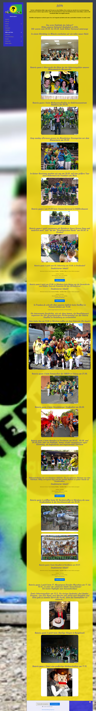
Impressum (52, 709)
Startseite (7, 19)
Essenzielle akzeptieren (43, 704)
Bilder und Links (9, 32)
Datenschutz (7, 41)
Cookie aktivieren (60, 280)
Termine (7, 23)
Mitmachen (7, 28)
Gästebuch (7, 34)
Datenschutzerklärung (59, 277)
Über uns (7, 21)
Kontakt (7, 38)
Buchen (6, 25)
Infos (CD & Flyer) (9, 36)
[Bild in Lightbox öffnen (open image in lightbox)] (60, 346)
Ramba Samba (8, 43)
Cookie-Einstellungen (47, 706)
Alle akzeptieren (55, 704)
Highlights (7, 30)
